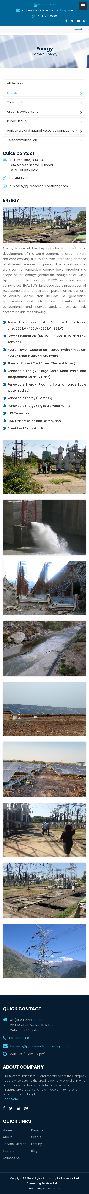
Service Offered (14, 1144)
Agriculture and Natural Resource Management (44, 130)
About (7, 1137)
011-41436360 (19, 1038)
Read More (10, 1099)
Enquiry (36, 1144)
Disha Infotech (51, 1188)
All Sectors (44, 83)
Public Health (44, 121)
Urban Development (44, 111)
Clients (36, 1137)
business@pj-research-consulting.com (44, 10)
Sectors (8, 1151)
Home (7, 1130)
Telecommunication (44, 140)
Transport (44, 102)
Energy (44, 93)
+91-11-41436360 (45, 16)
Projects (37, 1130)
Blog (34, 1151)
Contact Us (11, 1157)
